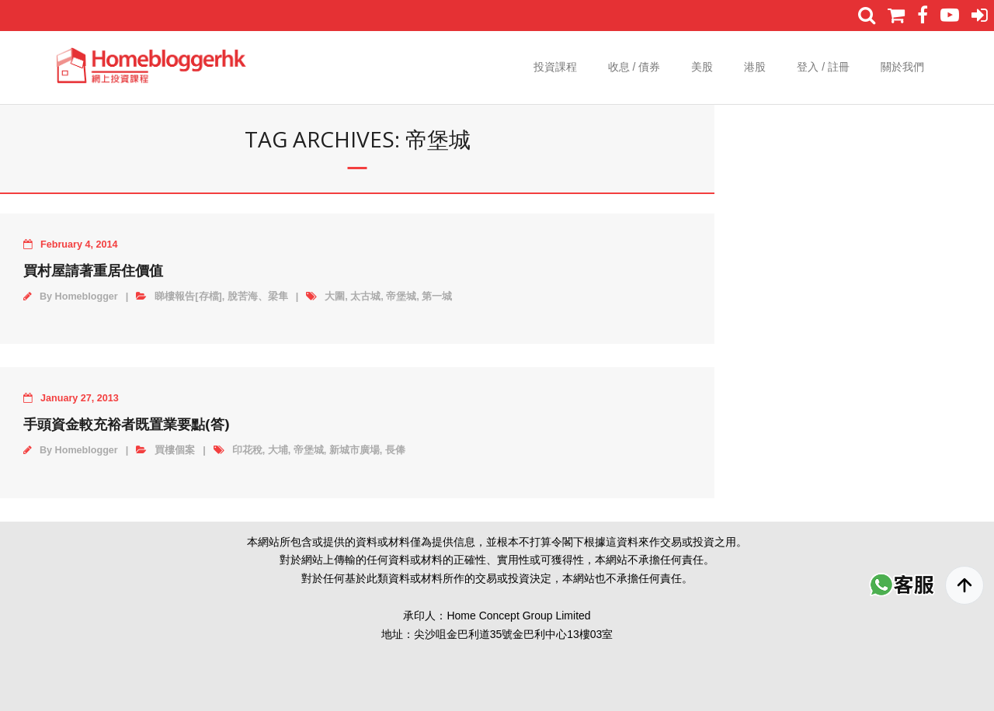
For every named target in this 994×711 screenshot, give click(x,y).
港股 (755, 67)
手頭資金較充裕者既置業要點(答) (126, 423)
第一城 (437, 296)
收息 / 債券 (634, 67)
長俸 (395, 450)
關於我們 (902, 67)
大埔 (278, 450)
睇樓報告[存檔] (188, 296)
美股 (702, 67)
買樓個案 (175, 450)
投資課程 (555, 67)
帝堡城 (401, 296)
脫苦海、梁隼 (258, 296)
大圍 (335, 296)
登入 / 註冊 (823, 67)
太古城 (365, 296)
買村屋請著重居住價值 (93, 270)
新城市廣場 (354, 450)
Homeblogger (86, 296)
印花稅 (247, 450)
